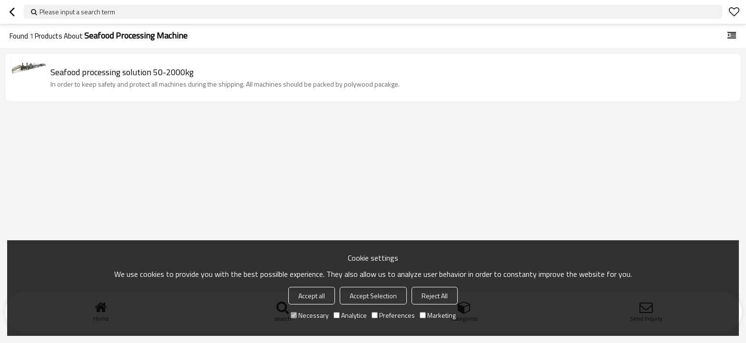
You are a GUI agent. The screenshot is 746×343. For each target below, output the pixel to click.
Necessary (310, 315)
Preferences (393, 315)
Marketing (438, 315)
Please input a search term (77, 12)
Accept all (311, 296)
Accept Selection (373, 296)
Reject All (435, 296)
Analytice (350, 315)
